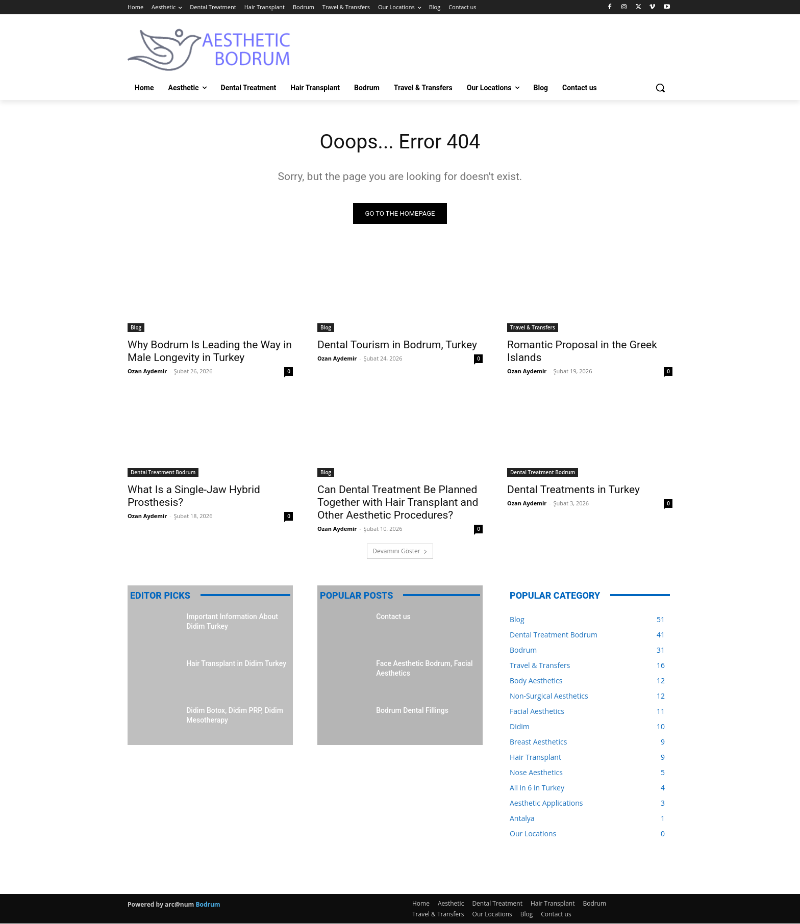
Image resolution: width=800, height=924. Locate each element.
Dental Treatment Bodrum (163, 472)
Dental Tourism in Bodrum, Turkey (397, 345)
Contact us (393, 617)
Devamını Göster (399, 551)
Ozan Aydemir (147, 371)
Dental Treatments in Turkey (573, 490)
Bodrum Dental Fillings (412, 711)
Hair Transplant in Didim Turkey (236, 664)
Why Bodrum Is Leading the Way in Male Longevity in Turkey (210, 351)
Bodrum (207, 905)
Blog (136, 327)
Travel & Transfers (532, 327)
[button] (660, 87)
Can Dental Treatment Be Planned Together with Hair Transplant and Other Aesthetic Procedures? (397, 503)
